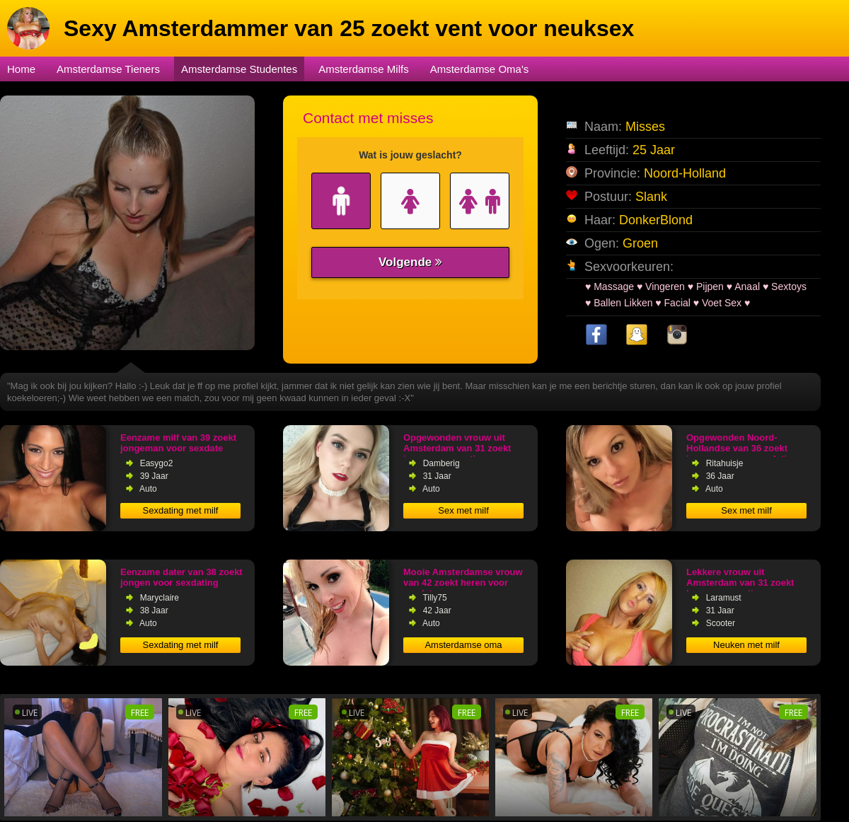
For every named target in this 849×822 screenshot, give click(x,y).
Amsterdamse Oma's (479, 69)
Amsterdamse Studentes (239, 69)
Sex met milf (463, 510)
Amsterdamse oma (463, 644)
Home (21, 69)
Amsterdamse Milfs (363, 69)
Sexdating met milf (181, 510)
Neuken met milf (746, 644)
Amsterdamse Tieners (108, 69)
